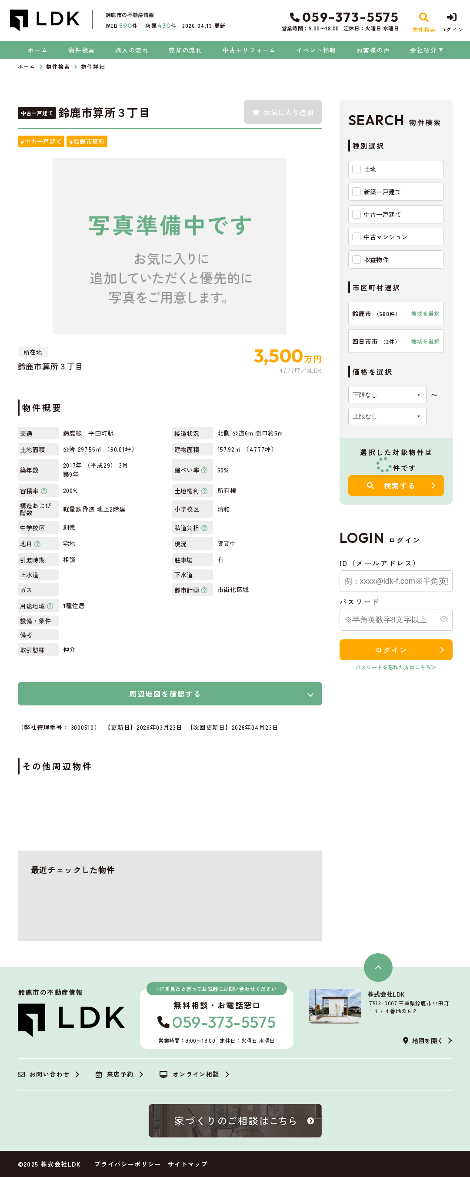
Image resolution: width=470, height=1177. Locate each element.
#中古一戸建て (41, 141)
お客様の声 (373, 50)
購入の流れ (132, 50)
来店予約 (114, 1074)
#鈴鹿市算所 (86, 141)
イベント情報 (316, 50)
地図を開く (423, 1040)
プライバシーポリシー (127, 1164)
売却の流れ (185, 50)
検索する (391, 485)
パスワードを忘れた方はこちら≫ (396, 667)
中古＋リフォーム (249, 50)
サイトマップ (188, 1164)
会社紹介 (423, 50)
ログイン (391, 650)
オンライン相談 (189, 1074)
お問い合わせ (44, 1074)
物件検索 (81, 50)
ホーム (38, 50)
